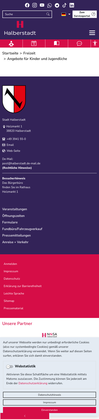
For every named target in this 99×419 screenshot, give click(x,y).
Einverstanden (49, 410)
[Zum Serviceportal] (85, 14)
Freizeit (29, 53)
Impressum (49, 402)
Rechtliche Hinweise (17, 168)
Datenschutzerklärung (33, 383)
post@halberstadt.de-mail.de (21, 163)
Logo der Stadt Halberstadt (20, 28)
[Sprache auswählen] (66, 14)
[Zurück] (24, 416)
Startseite (10, 53)
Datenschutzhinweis (49, 395)
